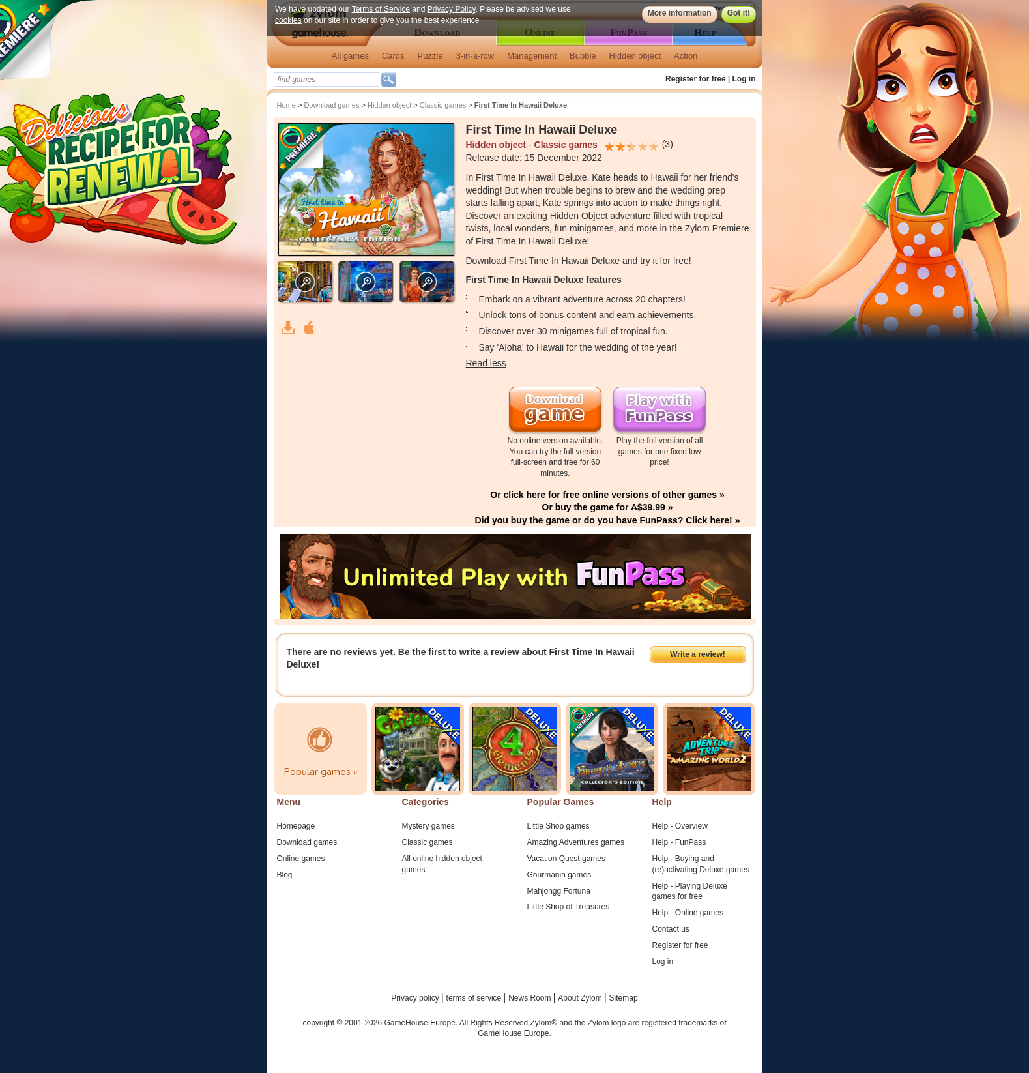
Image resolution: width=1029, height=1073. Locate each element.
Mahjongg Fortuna (558, 891)
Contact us (670, 928)
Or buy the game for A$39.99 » (607, 507)
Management (532, 56)
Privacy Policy (451, 9)
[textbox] (326, 79)
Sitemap (623, 998)
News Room (530, 998)
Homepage (296, 825)
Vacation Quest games (566, 858)
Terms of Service (380, 9)
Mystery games (428, 825)
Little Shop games (558, 825)
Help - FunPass (679, 842)
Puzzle (430, 56)
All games (350, 56)
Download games (331, 105)
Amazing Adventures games (575, 842)
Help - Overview (680, 825)
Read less (486, 363)
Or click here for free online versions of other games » (607, 495)
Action (685, 56)
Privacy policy (416, 998)
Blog (285, 874)
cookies (288, 20)
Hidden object (635, 56)
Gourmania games (559, 874)
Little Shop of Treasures (568, 906)
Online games (301, 858)
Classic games (443, 105)
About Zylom (581, 998)
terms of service (475, 998)
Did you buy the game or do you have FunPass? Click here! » (607, 520)
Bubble (583, 56)
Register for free (695, 78)
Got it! (738, 13)
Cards (393, 56)
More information (679, 13)
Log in (744, 78)
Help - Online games (687, 912)
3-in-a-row (475, 56)
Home (286, 105)
